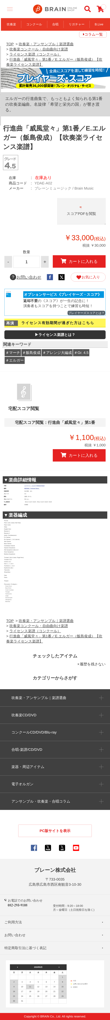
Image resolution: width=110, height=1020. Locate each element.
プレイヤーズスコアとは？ (86, 313)
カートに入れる (79, 261)
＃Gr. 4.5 (81, 353)
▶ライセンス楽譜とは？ (55, 335)
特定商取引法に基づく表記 (25, 948)
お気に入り (88, 277)
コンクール (34, 24)
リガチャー (76, 24)
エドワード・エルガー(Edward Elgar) (34, 485)
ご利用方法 (13, 922)
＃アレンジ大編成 (57, 353)
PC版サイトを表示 (55, 831)
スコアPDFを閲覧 (81, 214)
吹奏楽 (11, 24)
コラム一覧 (93, 34)
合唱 (55, 24)
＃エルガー (14, 360)
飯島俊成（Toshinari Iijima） (32, 488)
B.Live (99, 24)
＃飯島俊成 (31, 353)
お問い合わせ (25, 277)
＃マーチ (12, 353)
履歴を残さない (93, 664)
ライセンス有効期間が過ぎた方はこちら (57, 323)
